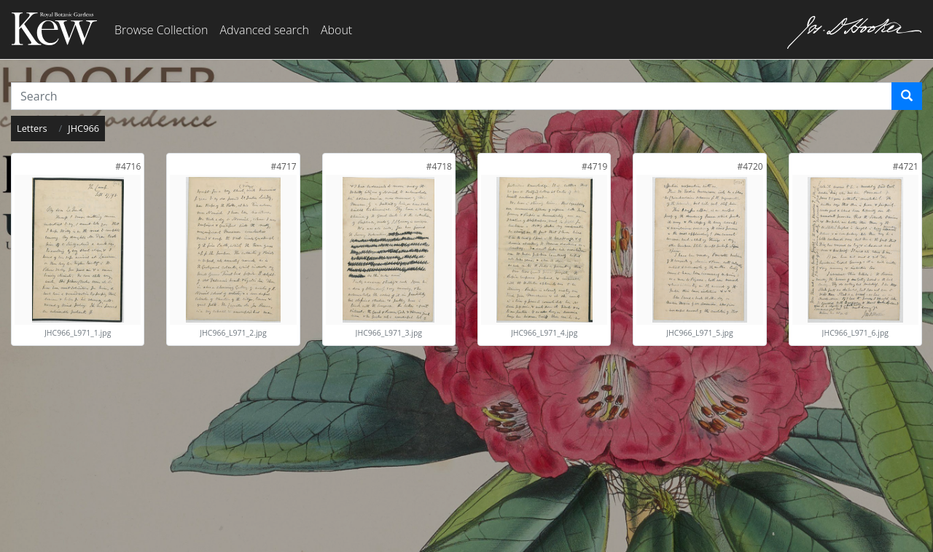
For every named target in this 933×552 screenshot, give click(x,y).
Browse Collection (161, 30)
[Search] (906, 96)
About (336, 30)
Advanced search (263, 30)
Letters (32, 128)
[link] (128, 166)
